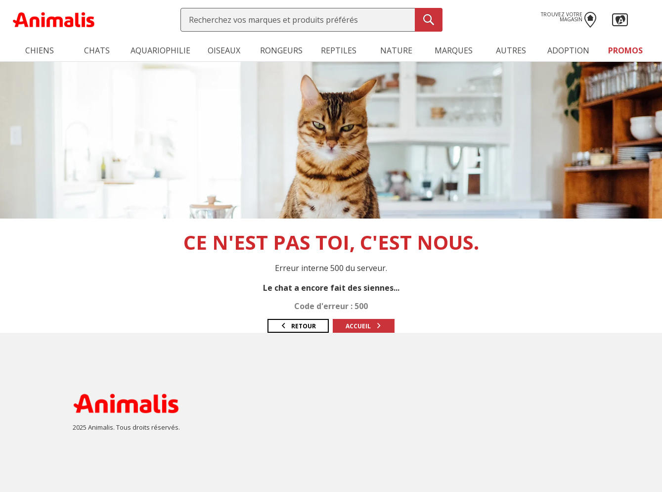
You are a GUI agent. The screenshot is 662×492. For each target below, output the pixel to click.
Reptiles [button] (338, 50)
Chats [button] (97, 50)
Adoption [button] (568, 50)
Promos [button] (625, 50)
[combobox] (311, 20)
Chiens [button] (39, 50)
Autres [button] (511, 50)
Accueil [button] (364, 326)
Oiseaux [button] (224, 50)
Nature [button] (396, 50)
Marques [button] (454, 50)
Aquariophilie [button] (160, 50)
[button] (620, 18)
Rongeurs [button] (281, 50)
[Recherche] (428, 20)
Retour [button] (298, 326)
